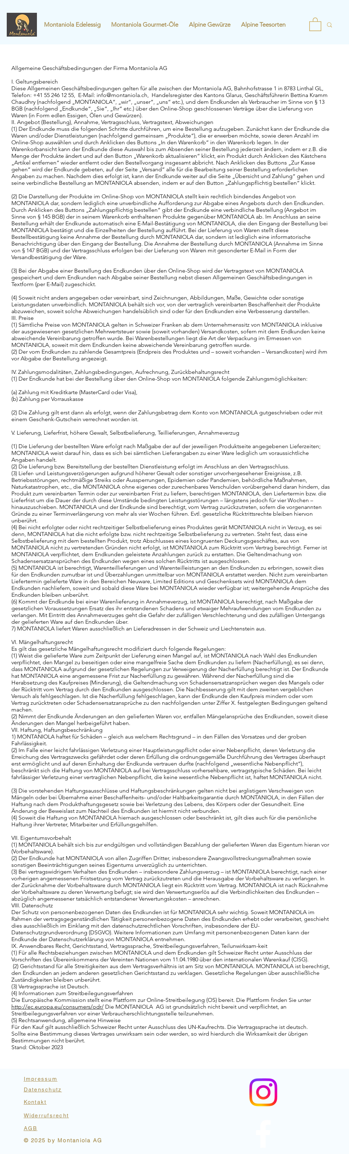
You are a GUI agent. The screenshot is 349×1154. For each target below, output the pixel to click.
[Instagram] (263, 1134)
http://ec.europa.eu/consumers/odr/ (57, 1006)
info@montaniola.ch (122, 95)
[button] (315, 24)
